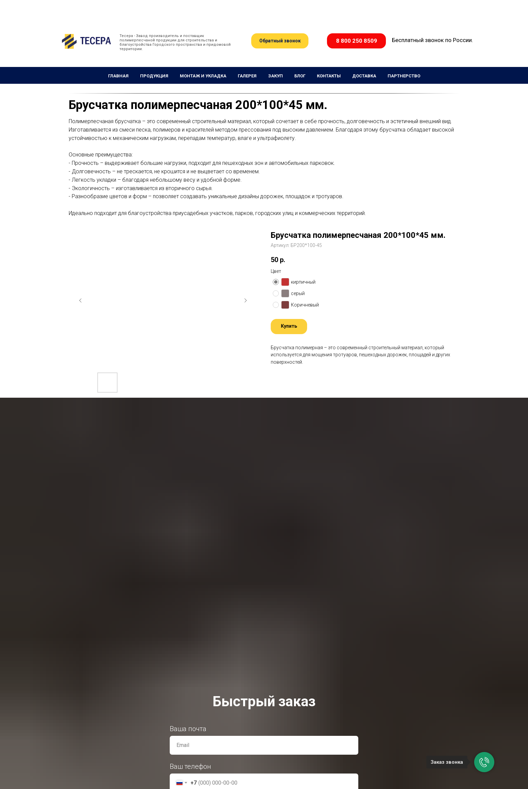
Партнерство (404, 75)
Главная (118, 75)
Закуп (275, 75)
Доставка (364, 75)
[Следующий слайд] (245, 300)
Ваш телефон (190, 766)
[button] (279, 40)
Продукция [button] (154, 75)
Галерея (247, 75)
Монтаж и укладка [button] (203, 75)
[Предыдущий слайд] (80, 300)
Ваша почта (188, 729)
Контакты (329, 75)
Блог (299, 75)
